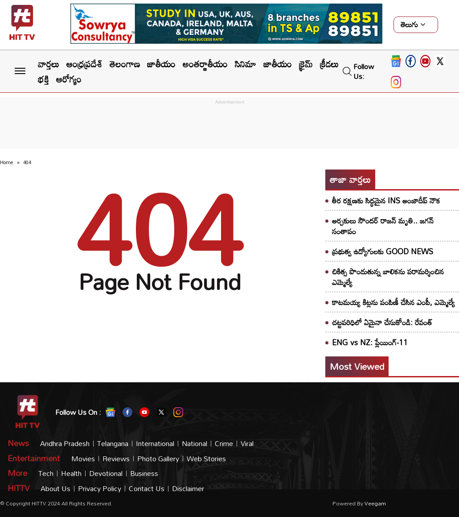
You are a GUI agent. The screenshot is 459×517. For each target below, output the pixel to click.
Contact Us (146, 489)
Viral (247, 444)
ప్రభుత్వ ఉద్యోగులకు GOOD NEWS (382, 251)
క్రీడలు (329, 64)
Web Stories (206, 459)
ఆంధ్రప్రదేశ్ (84, 64)
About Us (55, 489)
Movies (83, 459)
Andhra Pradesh (65, 444)
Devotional (106, 473)
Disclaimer (188, 489)
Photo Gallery (158, 459)
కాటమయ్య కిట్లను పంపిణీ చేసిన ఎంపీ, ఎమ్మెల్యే (393, 302)
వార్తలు (48, 64)
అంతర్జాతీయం (205, 64)
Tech (45, 473)
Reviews (116, 459)
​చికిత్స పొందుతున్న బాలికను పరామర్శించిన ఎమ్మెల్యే (388, 277)
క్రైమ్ (306, 64)
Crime (224, 444)
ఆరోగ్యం (69, 79)
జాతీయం (161, 64)
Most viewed (357, 366)
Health (71, 473)
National (194, 444)
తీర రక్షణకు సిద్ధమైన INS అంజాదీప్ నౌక (386, 200)
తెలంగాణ (125, 64)
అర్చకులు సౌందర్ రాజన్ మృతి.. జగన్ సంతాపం (383, 226)
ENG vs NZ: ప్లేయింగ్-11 (370, 342)
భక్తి (43, 79)
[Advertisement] (229, 127)
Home (6, 162)
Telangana (112, 444)
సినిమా (245, 64)
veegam (375, 503)
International (155, 444)
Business (144, 473)
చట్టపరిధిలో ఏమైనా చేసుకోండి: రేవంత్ (382, 322)
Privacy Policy (99, 489)
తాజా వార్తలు (350, 179)
